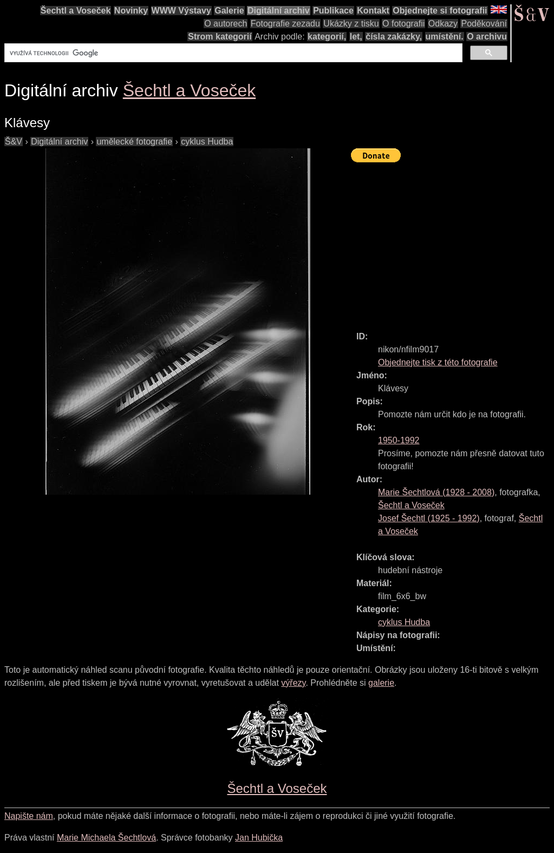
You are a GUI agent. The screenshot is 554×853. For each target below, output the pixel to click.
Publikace (333, 10)
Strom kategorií (219, 36)
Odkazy (443, 23)
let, (356, 36)
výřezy (293, 682)
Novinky (131, 10)
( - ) (436, 492)
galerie (381, 682)
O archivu (487, 36)
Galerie (229, 10)
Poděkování (484, 23)
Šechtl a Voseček (76, 10)
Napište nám (28, 816)
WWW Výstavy (181, 10)
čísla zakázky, (394, 36)
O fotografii (403, 23)
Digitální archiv (278, 10)
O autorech (225, 23)
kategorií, (327, 36)
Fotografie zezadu (285, 23)
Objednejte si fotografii (440, 10)
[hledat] (232, 53)
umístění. (445, 36)
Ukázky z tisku (351, 23)
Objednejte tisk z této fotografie (438, 362)
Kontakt (373, 10)
